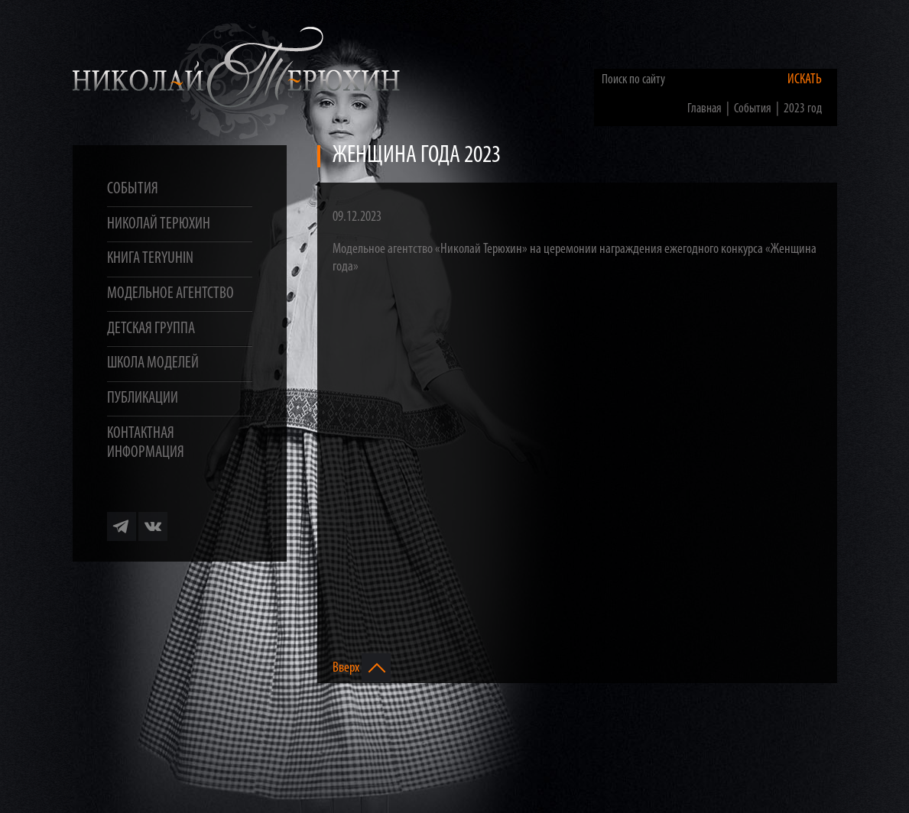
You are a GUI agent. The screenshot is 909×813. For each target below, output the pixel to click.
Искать (804, 80)
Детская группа (151, 329)
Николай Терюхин (158, 224)
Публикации (142, 398)
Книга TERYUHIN (150, 259)
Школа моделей (153, 363)
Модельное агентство (170, 294)
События (132, 189)
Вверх (362, 667)
